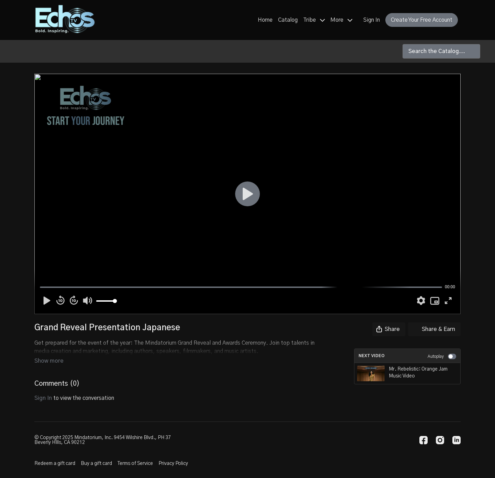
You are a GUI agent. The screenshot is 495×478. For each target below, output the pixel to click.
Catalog (288, 20)
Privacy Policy (173, 463)
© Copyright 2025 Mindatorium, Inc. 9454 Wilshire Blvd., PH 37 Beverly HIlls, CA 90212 (102, 440)
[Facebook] (423, 440)
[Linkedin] (456, 440)
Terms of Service (135, 463)
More (341, 20)
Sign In (371, 20)
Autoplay (442, 356)
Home (265, 20)
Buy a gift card (96, 463)
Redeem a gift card (54, 463)
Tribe (314, 20)
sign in (43, 388)
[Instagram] (440, 440)
